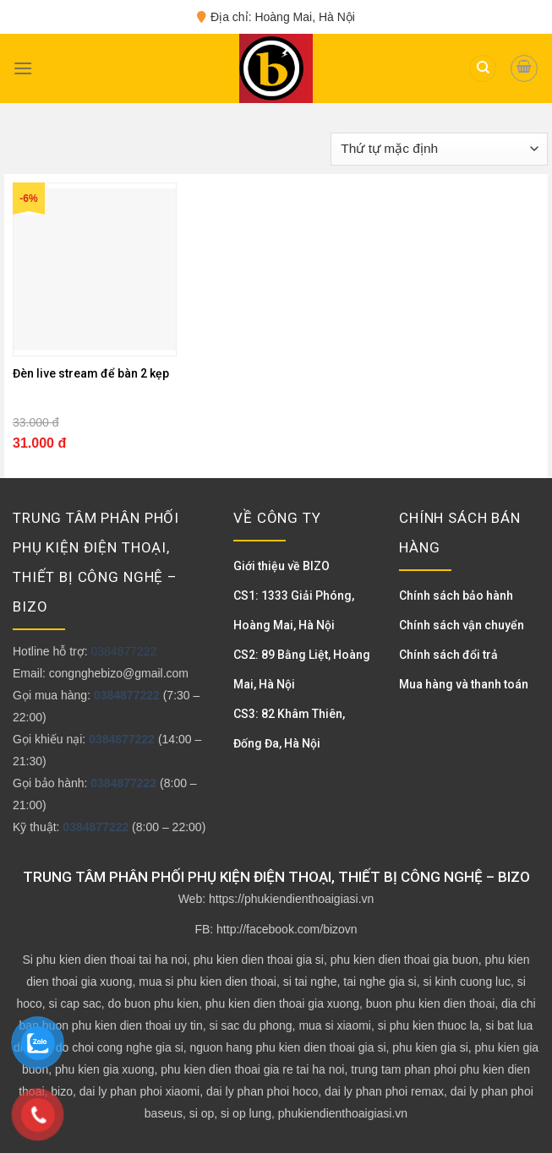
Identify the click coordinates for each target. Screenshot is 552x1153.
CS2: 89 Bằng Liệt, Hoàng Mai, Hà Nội (301, 669)
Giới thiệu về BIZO (281, 566)
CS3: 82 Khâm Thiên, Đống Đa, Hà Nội (289, 728)
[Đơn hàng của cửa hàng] (439, 149)
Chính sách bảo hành (456, 595)
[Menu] (23, 68)
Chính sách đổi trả (448, 654)
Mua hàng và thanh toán (463, 684)
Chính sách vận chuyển (461, 625)
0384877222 (123, 651)
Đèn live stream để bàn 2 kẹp (91, 373)
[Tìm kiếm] (482, 69)
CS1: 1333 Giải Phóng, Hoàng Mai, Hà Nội (293, 610)
